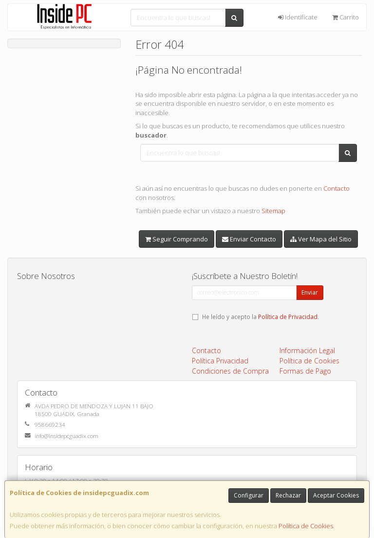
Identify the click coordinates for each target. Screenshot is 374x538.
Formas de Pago (305, 371)
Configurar (248, 495)
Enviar (309, 292)
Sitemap (273, 210)
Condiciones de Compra (230, 371)
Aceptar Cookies (336, 495)
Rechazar (288, 495)
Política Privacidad (220, 360)
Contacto (336, 188)
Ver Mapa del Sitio (321, 239)
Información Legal (307, 350)
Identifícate (298, 17)
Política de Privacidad (288, 316)
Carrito (345, 17)
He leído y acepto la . (260, 316)
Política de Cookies (306, 525)
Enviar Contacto (249, 239)
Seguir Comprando (176, 239)
